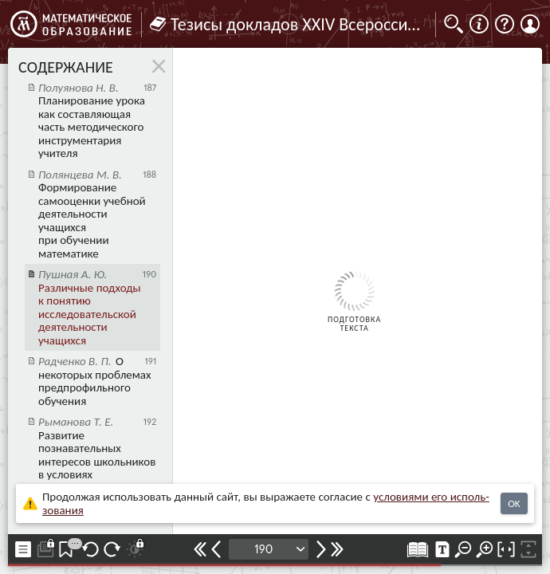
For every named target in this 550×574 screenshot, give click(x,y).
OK (514, 503)
